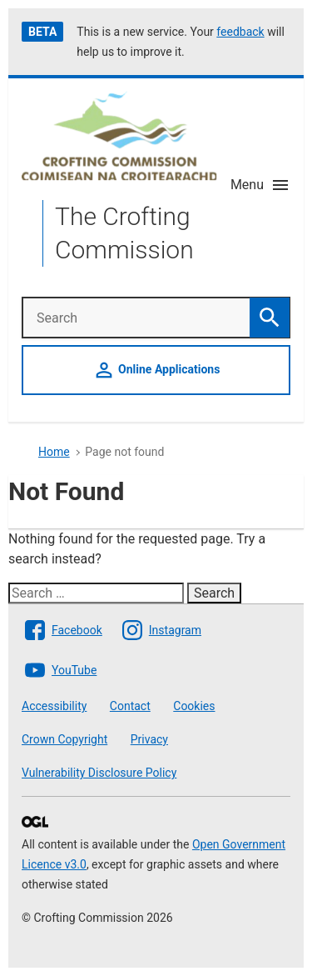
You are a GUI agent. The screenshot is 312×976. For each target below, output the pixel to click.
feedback (240, 31)
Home (54, 451)
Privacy (149, 739)
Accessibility (54, 706)
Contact (130, 706)
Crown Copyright (64, 739)
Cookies (194, 706)
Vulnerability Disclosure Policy (99, 772)
